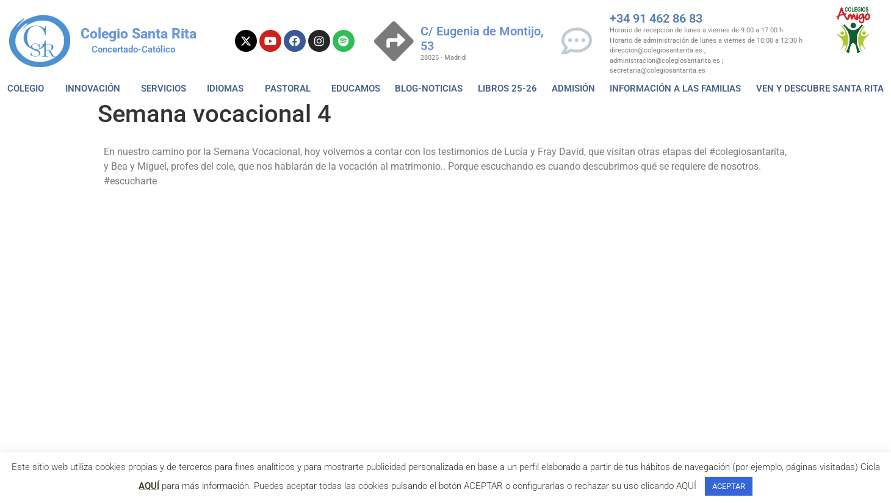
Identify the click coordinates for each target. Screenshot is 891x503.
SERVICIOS (166, 88)
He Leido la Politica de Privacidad (325, 293)
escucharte (72, 223)
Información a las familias (675, 88)
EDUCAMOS (355, 88)
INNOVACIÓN (95, 88)
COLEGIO (28, 88)
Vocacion (120, 223)
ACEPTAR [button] (728, 486)
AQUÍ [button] (686, 485)
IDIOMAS (228, 88)
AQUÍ (149, 485)
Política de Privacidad (479, 263)
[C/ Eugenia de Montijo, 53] (394, 41)
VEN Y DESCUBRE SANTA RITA (820, 88)
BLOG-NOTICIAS (429, 88)
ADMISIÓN (573, 88)
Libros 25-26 (507, 88)
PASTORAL (291, 88)
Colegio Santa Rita (139, 34)
